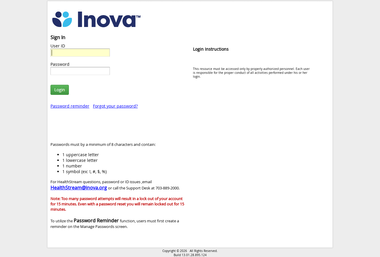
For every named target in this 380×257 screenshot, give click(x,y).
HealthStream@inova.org (78, 187)
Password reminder (69, 106)
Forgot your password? (115, 106)
